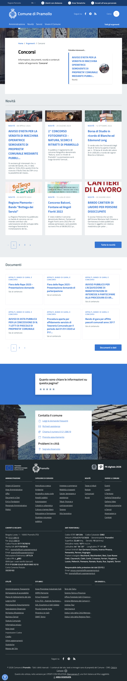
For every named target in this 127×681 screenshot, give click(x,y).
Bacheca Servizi (11, 616)
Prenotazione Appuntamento (17, 604)
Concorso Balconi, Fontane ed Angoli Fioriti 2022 (59, 207)
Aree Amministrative (13, 489)
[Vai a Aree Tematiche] (76, 3)
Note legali (9, 628)
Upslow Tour (69, 604)
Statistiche (9, 644)
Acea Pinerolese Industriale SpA (48, 588)
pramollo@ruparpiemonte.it (22, 552)
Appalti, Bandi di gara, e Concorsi (20, 278)
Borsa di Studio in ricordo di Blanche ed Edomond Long (101, 135)
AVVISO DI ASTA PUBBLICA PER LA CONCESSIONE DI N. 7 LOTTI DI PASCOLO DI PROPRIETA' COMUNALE (23, 324)
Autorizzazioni (41, 501)
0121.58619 (14, 537)
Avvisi (87, 497)
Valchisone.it (69, 608)
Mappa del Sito (11, 648)
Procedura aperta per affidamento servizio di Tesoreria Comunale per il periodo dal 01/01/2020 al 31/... (61, 325)
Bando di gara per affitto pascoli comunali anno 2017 (100, 320)
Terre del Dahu (70, 588)
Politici (8, 509)
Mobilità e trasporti (67, 489)
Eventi (107, 485)
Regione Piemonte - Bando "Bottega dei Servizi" (21, 207)
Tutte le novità (108, 244)
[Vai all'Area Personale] (103, 3)
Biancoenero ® (73, 674)
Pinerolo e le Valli (42, 612)
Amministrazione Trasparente (17, 588)
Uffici (7, 493)
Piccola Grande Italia (43, 608)
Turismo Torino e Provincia (74, 592)
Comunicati (89, 493)
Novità (11, 125)
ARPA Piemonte (41, 592)
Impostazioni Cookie (13, 632)
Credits (8, 636)
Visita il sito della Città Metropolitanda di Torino (83, 612)
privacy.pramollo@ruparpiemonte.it (84, 570)
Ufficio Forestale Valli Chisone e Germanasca (82, 596)
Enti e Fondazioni (12, 501)
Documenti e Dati (12, 497)
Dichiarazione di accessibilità (17, 592)
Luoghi (107, 489)
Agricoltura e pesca (43, 485)
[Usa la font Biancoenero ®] (51, 3)
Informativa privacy (13, 624)
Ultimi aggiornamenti (14, 640)
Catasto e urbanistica (44, 505)
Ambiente (39, 489)
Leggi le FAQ (10, 600)
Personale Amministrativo (16, 505)
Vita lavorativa (65, 513)
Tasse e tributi (90, 485)
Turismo (63, 509)
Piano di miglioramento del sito (18, 596)
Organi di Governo (12, 485)
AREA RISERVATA (62, 677)
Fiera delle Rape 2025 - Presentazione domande (21, 286)
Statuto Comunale (13, 620)
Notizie (88, 489)
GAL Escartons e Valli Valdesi (47, 604)
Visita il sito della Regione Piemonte (79, 616)
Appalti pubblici (41, 497)
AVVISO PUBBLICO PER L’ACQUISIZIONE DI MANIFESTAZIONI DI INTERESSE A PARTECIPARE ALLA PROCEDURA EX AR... (100, 291)
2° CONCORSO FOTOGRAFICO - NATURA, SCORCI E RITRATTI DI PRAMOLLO (63, 138)
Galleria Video (110, 501)
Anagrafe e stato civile (44, 493)
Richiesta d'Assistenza (14, 612)
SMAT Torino (40, 616)
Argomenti (30, 43)
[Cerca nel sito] (116, 14)
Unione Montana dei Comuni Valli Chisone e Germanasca (87, 600)
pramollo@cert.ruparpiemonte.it (24, 549)
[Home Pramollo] (31, 14)
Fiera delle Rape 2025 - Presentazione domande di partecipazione (61, 287)
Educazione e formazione (45, 513)
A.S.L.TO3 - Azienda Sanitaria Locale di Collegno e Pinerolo (59, 600)
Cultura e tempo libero (44, 509)
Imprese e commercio (68, 485)
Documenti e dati (108, 347)
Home (20, 43)
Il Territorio (109, 493)
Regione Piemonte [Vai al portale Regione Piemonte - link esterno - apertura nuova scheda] (14, 3)
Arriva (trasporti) (41, 596)
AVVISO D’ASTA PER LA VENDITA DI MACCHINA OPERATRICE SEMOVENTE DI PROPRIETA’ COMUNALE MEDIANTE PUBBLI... (85, 66)
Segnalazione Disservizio (15, 608)
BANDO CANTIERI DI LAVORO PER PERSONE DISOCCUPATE (102, 207)
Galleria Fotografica (113, 497)
